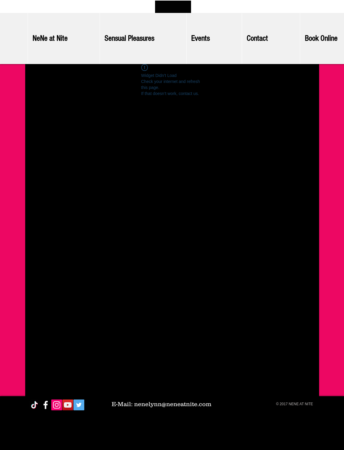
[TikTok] (34, 404)
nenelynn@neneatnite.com (172, 404)
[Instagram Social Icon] (56, 404)
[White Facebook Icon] (45, 404)
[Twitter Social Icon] (78, 404)
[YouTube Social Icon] (67, 404)
